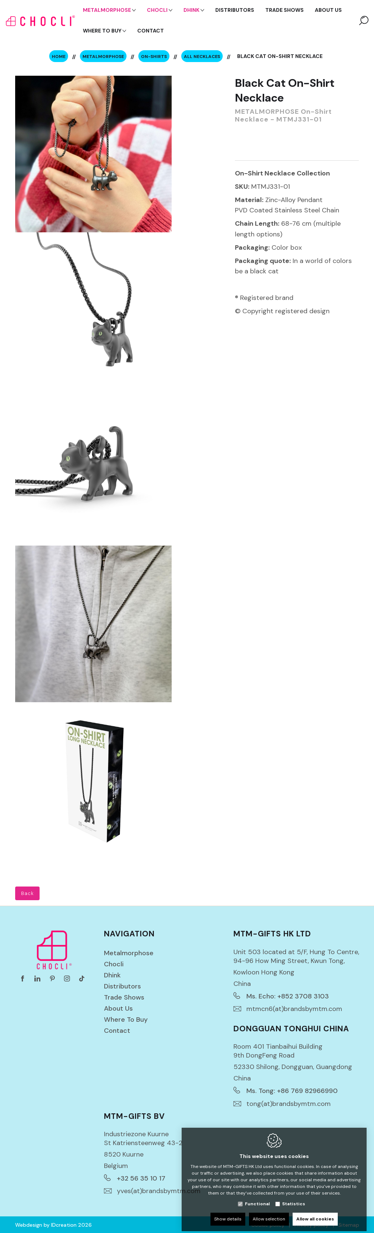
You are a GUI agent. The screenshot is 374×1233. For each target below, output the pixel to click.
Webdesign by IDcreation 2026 (53, 1225)
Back (27, 893)
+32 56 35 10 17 (141, 1178)
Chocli (114, 964)
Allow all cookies (315, 1213)
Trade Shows (124, 997)
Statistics (293, 1198)
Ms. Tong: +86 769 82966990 (292, 1090)
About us (118, 1008)
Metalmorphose (129, 953)
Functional (257, 1198)
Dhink (112, 975)
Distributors (122, 986)
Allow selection (269, 1213)
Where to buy (126, 1019)
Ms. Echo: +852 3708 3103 (287, 996)
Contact (117, 1030)
